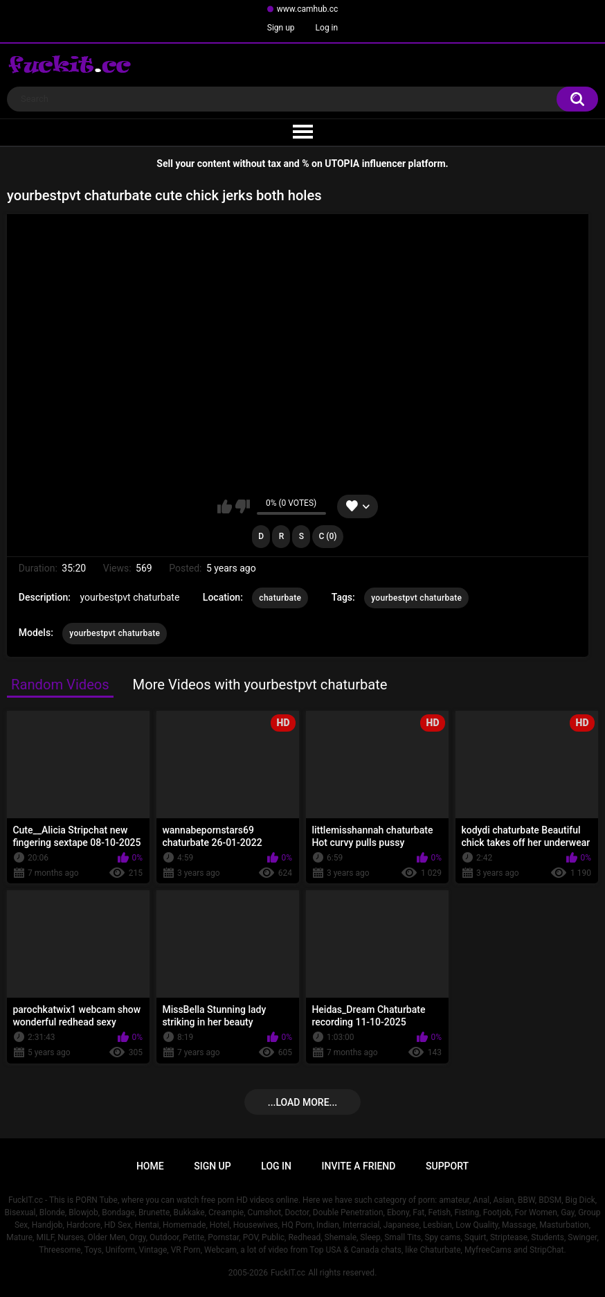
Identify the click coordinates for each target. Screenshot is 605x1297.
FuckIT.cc (288, 1273)
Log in (327, 28)
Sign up (281, 28)
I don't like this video (242, 506)
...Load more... (302, 1102)
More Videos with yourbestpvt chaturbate (260, 684)
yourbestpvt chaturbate (416, 598)
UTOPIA (342, 163)
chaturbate (280, 598)
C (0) (327, 536)
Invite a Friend (359, 1166)
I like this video (224, 506)
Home (150, 1166)
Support (447, 1166)
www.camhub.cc (307, 9)
